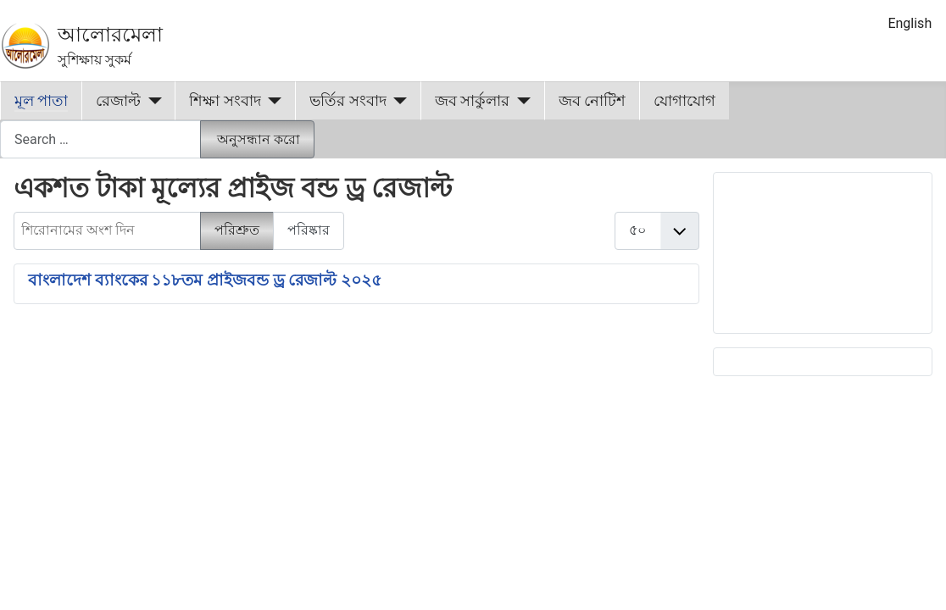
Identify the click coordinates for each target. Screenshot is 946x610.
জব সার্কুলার (472, 100)
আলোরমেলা (110, 35)
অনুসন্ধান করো (258, 139)
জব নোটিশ (592, 100)
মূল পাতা (41, 100)
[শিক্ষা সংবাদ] (271, 101)
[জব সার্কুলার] (520, 101)
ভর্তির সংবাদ (347, 100)
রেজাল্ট (118, 100)
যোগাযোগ (684, 100)
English (910, 23)
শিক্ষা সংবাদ (224, 100)
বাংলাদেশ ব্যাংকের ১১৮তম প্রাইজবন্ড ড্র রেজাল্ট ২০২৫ (204, 280)
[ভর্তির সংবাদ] (397, 101)
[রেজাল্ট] (151, 101)
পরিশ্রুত (236, 230)
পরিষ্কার (308, 230)
